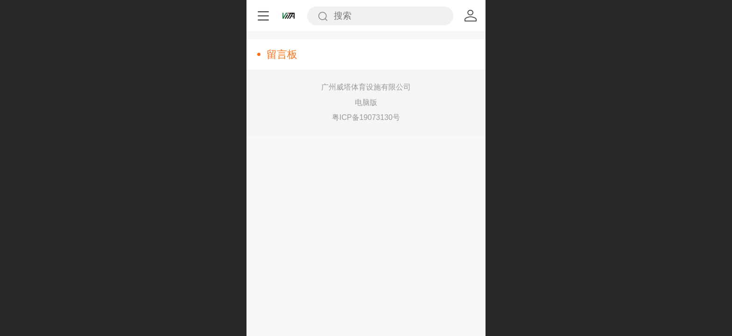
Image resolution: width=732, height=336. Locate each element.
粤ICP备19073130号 (366, 117)
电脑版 (366, 102)
